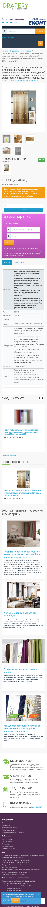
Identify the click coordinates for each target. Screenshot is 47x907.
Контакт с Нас (7, 841)
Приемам (15, 900)
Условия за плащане (9, 830)
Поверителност (7, 825)
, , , (16, 883)
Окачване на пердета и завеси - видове (20, 670)
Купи (23, 210)
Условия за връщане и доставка (13, 832)
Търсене (40, 31)
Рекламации (6, 844)
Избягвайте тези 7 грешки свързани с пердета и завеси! (21, 870)
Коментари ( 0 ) (19, 262)
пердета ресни (12, 456)
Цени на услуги (7, 839)
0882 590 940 (8, 37)
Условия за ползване (9, 828)
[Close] (38, 894)
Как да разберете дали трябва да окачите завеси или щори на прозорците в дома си (21, 728)
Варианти (6, 162)
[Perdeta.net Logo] (15, 7)
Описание (7, 262)
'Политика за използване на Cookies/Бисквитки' (19, 894)
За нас (4, 823)
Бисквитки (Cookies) (9, 849)
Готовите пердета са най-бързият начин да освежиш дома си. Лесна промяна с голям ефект (22, 554)
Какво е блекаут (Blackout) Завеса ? (14, 874)
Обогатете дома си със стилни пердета (15, 872)
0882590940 (36, 807)
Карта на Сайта (7, 846)
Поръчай (9, 243)
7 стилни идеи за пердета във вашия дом (20, 614)
